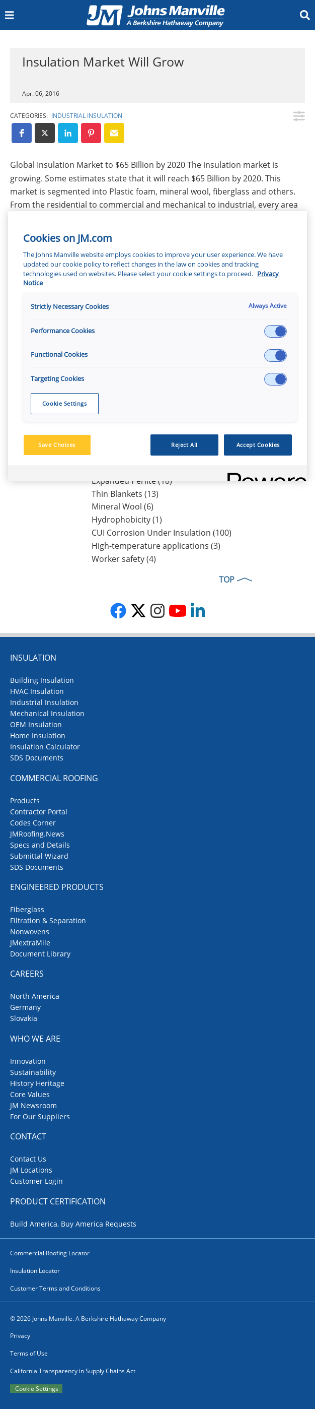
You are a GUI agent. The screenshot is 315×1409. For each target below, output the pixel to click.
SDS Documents (36, 757)
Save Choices (56, 445)
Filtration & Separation (48, 920)
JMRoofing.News (37, 834)
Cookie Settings (36, 1388)
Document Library (40, 953)
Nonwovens (29, 931)
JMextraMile (30, 942)
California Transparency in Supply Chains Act (72, 1371)
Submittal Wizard (39, 856)
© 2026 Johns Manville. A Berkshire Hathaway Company (88, 1318)
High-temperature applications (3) (156, 545)
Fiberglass (27, 909)
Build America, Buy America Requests (73, 1224)
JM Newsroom (33, 1105)
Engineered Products (57, 886)
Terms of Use (29, 1353)
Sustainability (33, 1072)
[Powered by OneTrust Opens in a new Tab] (263, 475)
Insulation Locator (35, 1270)
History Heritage (37, 1083)
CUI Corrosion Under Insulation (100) (161, 532)
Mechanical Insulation (47, 713)
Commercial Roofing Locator (50, 1253)
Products (25, 800)
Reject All (184, 445)
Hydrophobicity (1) (127, 519)
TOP (226, 579)
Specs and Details (40, 845)
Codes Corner (33, 822)
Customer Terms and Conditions (55, 1288)
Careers (27, 973)
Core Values (30, 1094)
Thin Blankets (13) (125, 493)
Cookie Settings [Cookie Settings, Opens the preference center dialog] (64, 403)
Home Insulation (37, 735)
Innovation (28, 1061)
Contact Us (28, 1159)
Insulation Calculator (45, 746)
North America (34, 996)
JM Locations (31, 1170)
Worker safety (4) (124, 558)
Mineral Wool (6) (122, 506)
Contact (28, 1136)
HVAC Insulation (37, 691)
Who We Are (35, 1038)
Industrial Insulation (86, 115)
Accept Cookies (258, 445)
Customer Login (36, 1181)
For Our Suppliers (40, 1116)
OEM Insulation (36, 724)
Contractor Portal (38, 811)
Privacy (20, 1335)
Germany (25, 1007)
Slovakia (23, 1018)
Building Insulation (42, 680)
